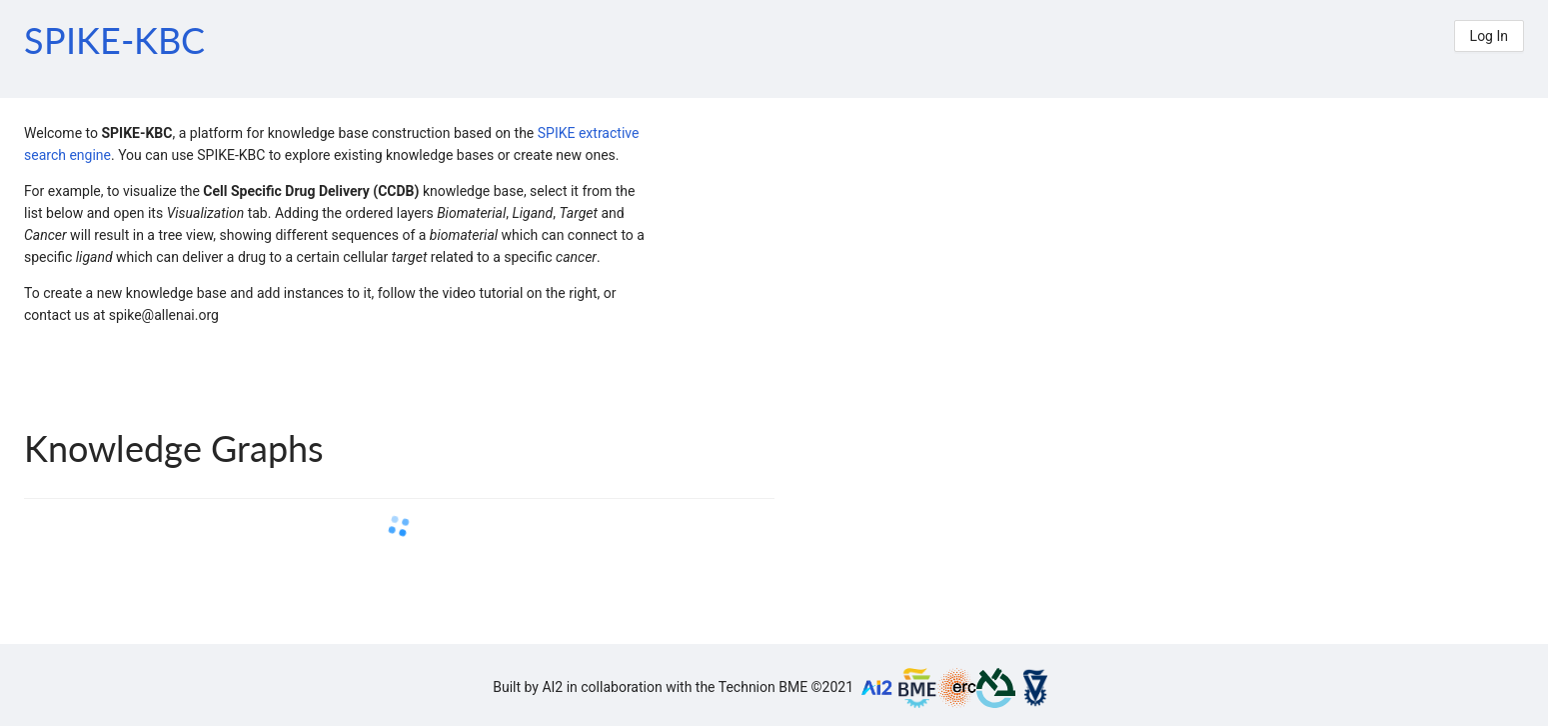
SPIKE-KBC (114, 40)
